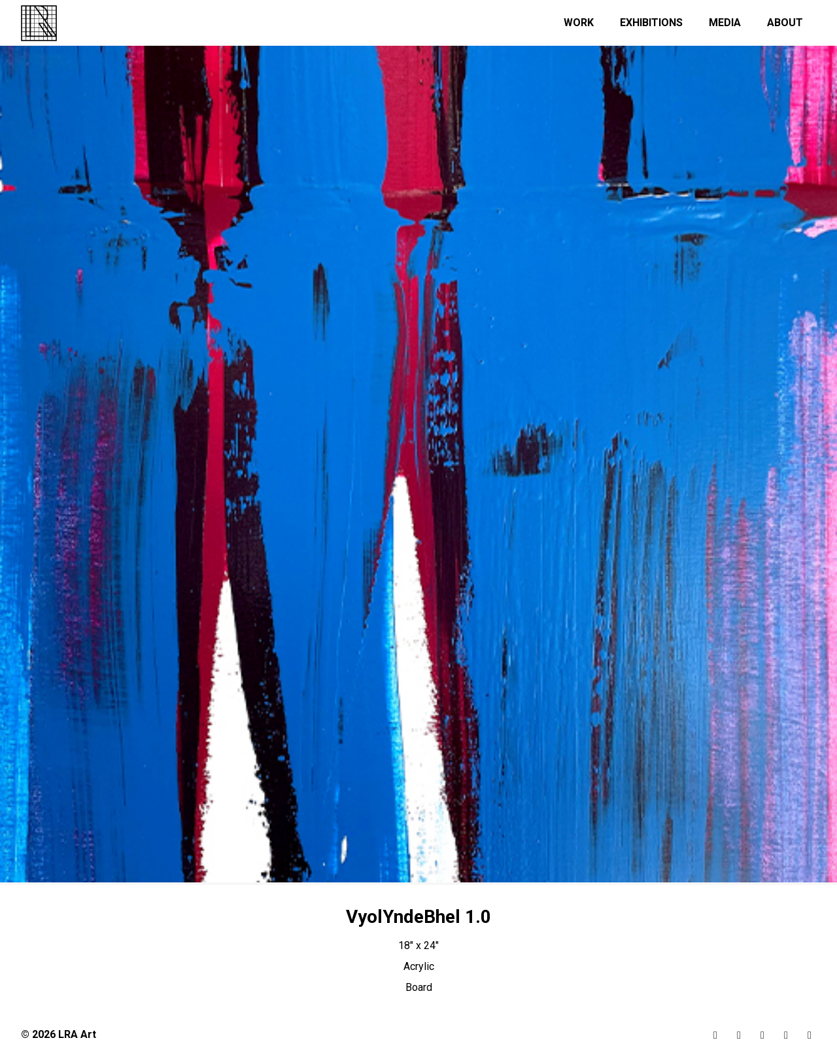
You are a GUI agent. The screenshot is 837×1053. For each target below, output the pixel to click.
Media (725, 22)
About (785, 22)
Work (579, 22)
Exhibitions (651, 22)
